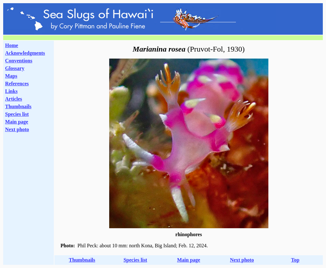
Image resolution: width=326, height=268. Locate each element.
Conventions (18, 60)
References (17, 83)
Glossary (14, 68)
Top (295, 260)
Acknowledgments (25, 53)
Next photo (242, 260)
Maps (11, 76)
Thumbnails (18, 106)
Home (11, 45)
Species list (17, 114)
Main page (16, 121)
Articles (13, 99)
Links (11, 91)
